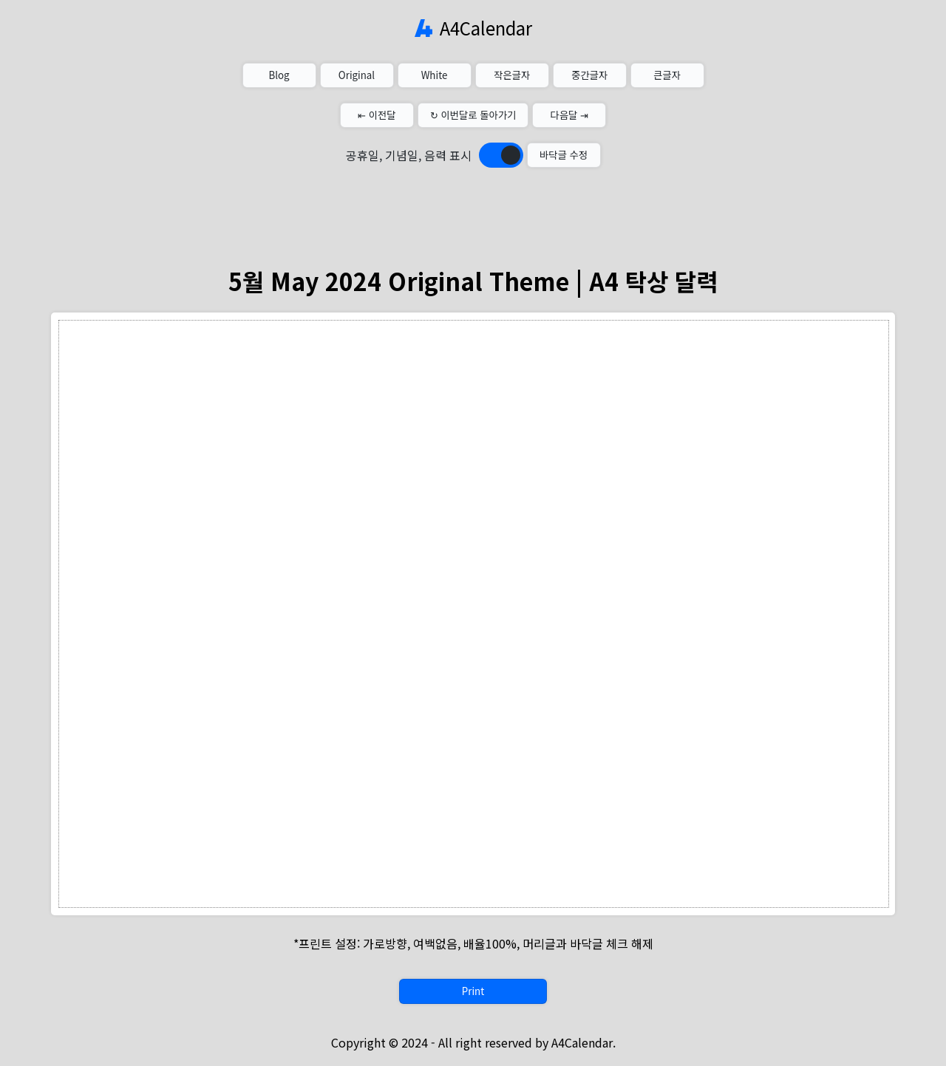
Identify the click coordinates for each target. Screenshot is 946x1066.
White (434, 75)
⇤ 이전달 (377, 115)
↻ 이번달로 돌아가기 (473, 115)
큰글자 (667, 75)
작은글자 (512, 75)
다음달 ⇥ (570, 115)
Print (473, 991)
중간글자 (589, 75)
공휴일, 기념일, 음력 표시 (409, 155)
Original (356, 75)
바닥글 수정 (564, 155)
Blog (278, 75)
